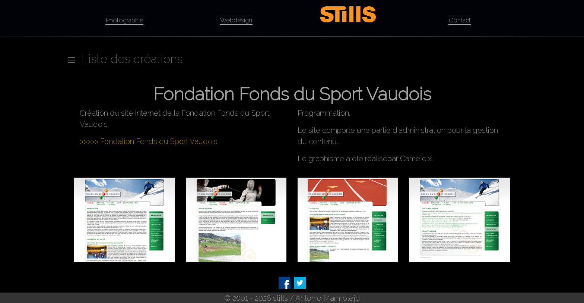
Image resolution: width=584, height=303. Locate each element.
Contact (460, 19)
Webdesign (236, 19)
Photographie (124, 19)
